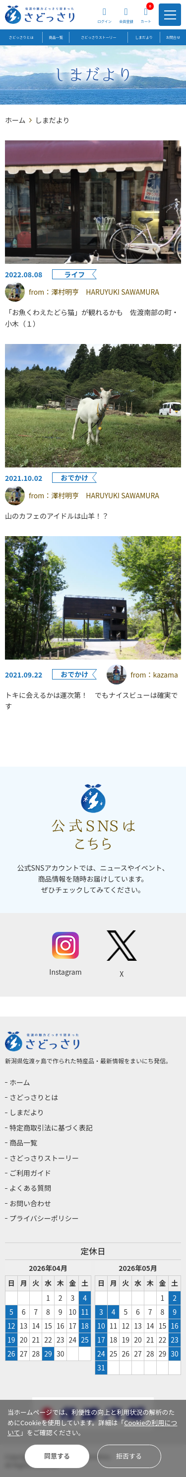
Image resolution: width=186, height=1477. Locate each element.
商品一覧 (56, 37)
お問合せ (173, 37)
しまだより (144, 37)
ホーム (15, 120)
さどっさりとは (21, 37)
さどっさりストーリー (98, 37)
